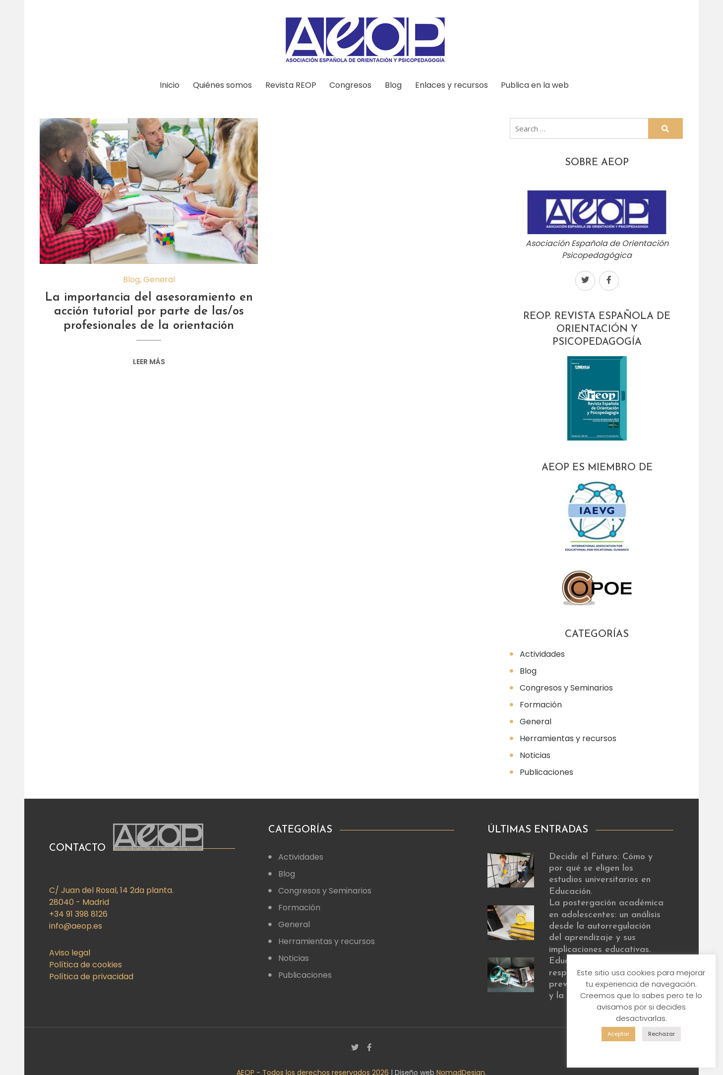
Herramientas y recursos (568, 735)
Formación (541, 701)
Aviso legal (69, 949)
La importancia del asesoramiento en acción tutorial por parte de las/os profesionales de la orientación (149, 308)
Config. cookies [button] (641, 1049)
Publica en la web (541, 83)
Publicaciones (546, 768)
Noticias (535, 752)
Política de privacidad (91, 973)
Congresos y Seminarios (566, 684)
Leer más (149, 358)
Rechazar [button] (661, 1034)
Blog (395, 83)
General (159, 276)
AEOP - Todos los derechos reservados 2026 (314, 1069)
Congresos (351, 83)
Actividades (542, 650)
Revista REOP (289, 83)
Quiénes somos (219, 83)
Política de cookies (85, 961)
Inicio (166, 83)
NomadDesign (460, 1069)
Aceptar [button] (618, 1034)
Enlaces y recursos (455, 83)
